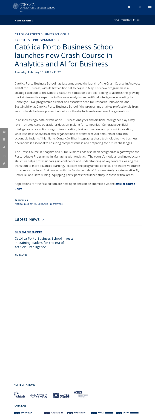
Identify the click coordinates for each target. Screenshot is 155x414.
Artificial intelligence (25, 203)
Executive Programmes (35, 40)
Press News (126, 19)
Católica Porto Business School (41, 34)
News (116, 19)
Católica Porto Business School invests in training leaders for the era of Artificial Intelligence (44, 242)
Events (136, 19)
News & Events (24, 20)
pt (139, 7)
